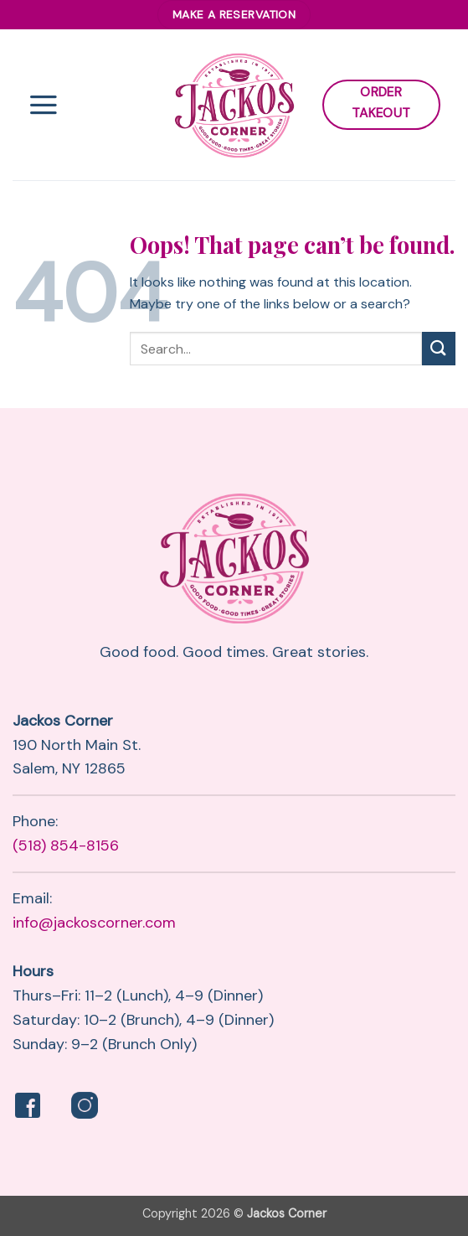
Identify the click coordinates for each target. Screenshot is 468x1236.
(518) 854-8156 (66, 845)
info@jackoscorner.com (94, 923)
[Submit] (438, 348)
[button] (43, 104)
